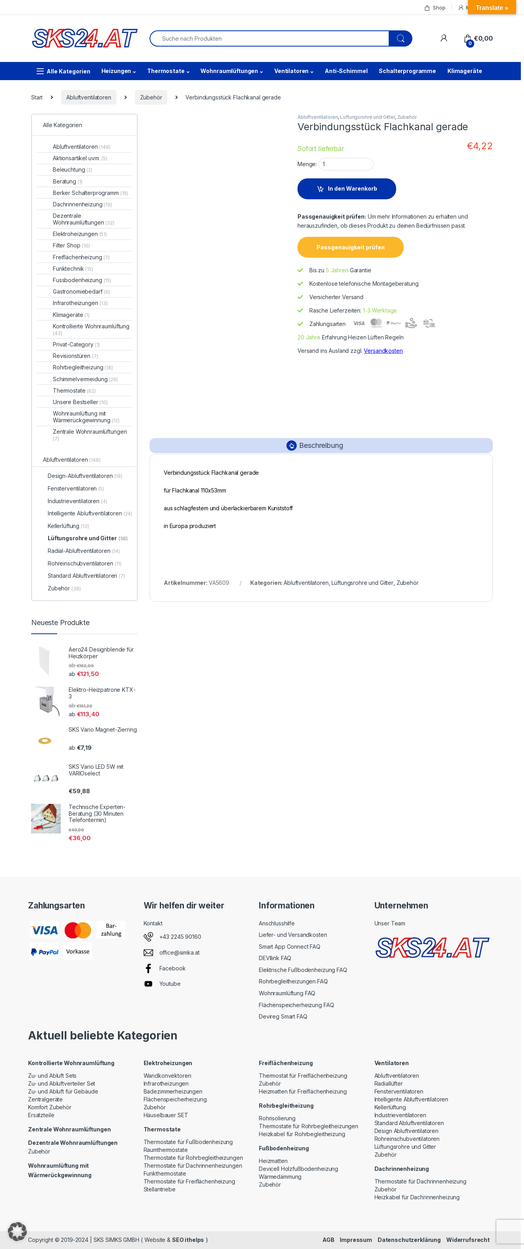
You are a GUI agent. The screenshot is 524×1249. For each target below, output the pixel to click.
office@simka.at (179, 952)
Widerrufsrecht (468, 1239)
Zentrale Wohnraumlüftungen (90, 435)
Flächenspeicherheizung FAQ (296, 1005)
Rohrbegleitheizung (83, 367)
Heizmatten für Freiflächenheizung (302, 1091)
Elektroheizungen (80, 233)
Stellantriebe (160, 1189)
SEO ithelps (188, 1239)
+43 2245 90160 (180, 936)
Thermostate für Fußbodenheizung (188, 1142)
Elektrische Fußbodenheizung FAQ (303, 969)
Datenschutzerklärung (409, 1239)
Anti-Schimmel (346, 70)
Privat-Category (76, 344)
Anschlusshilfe (277, 923)
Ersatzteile (41, 1115)
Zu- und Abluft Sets (52, 1075)
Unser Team (390, 923)
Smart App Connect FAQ (289, 946)
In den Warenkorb (352, 188)
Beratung (67, 181)
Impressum (356, 1239)
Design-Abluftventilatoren (85, 475)
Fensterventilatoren (76, 488)
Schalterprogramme (407, 70)
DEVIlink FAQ (275, 958)
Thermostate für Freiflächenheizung (189, 1181)
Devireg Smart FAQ (283, 1016)
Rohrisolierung (277, 1118)
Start (37, 97)
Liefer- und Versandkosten (293, 934)
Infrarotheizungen (80, 303)
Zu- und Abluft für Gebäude (63, 1091)
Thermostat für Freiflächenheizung (303, 1075)
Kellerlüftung (68, 525)
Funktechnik (73, 268)
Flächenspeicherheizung (175, 1099)
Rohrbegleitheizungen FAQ (293, 981)
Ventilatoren (291, 70)
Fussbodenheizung (82, 280)
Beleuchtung (72, 169)
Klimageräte (464, 70)
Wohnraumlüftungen (229, 70)
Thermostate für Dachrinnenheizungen (193, 1165)
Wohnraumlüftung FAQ (287, 993)
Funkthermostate (165, 1173)
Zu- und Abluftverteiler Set (61, 1083)
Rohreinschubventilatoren (85, 563)
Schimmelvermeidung (85, 379)
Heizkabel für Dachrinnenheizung (417, 1197)
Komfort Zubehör (49, 1107)
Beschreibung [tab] (321, 445)
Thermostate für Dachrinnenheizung (420, 1181)
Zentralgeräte (45, 1099)
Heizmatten (273, 1160)
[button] (17, 1231)
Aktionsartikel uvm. (80, 158)
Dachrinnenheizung (82, 204)
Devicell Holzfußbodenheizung (298, 1168)
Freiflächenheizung (81, 257)
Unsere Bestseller (80, 402)
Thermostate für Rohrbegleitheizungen (193, 1157)
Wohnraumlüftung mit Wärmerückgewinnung (86, 416)
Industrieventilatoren (77, 501)
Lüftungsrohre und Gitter (367, 117)
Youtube (170, 983)
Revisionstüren (75, 355)
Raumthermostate (166, 1149)
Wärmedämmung (280, 1176)
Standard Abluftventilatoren (86, 575)
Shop (434, 7)
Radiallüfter (388, 1083)
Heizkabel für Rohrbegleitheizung (302, 1134)
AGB (328, 1239)
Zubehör (151, 97)
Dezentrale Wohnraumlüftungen (83, 219)
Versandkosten (383, 350)
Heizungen (116, 70)
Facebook (172, 968)
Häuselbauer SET (166, 1115)
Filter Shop (71, 245)
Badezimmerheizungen (173, 1091)
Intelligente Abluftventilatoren (90, 513)
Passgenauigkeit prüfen (350, 247)
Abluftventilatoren (88, 97)
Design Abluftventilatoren (406, 1130)
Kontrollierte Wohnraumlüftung (91, 329)
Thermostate (165, 70)
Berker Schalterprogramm (90, 192)
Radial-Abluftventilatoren (84, 550)
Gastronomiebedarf (81, 291)
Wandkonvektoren (167, 1075)
